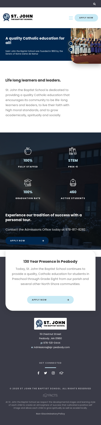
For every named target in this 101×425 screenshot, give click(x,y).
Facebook (38, 373)
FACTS (61, 373)
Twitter (45, 373)
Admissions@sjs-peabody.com (52, 347)
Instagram (53, 373)
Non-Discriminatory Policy (50, 413)
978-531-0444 (51, 343)
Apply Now (86, 17)
